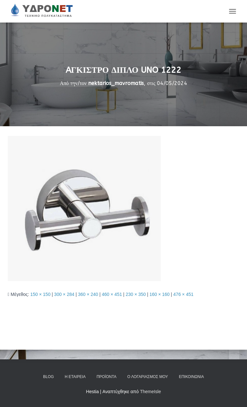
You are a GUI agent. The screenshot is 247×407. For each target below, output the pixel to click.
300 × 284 (64, 294)
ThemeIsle (150, 391)
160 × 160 (160, 294)
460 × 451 (112, 294)
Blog (48, 376)
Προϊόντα (106, 376)
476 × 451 (183, 294)
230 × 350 (136, 294)
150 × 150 (40, 294)
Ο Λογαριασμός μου (147, 376)
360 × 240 (88, 294)
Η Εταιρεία (75, 376)
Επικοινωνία (191, 376)
